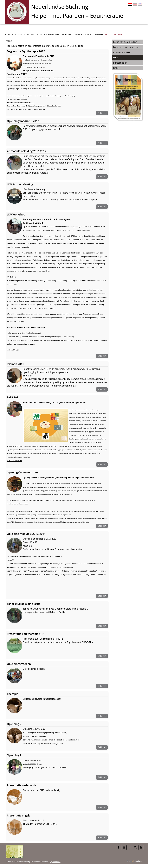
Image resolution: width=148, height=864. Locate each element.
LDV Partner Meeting (20, 184)
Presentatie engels (18, 815)
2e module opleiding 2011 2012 (26, 151)
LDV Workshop (16, 214)
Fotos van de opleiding (125, 41)
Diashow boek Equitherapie (16, 106)
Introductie (34, 34)
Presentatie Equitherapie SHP (25, 634)
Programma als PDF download (17, 99)
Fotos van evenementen (125, 47)
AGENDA (9, 34)
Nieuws (99, 34)
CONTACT (20, 34)
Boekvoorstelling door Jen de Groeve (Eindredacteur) (26, 109)
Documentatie (113, 34)
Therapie (12, 694)
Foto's (116, 57)
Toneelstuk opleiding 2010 (23, 603)
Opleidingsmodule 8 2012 (23, 121)
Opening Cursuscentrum (22, 472)
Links (116, 67)
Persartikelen (120, 62)
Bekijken (102, 113)
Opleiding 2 (14, 724)
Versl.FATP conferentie (14, 461)
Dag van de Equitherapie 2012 (26, 51)
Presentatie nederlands (21, 785)
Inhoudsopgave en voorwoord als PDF (20, 102)
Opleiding (67, 34)
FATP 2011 (13, 397)
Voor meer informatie (82, 522)
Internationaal (83, 34)
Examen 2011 (15, 364)
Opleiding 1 (14, 755)
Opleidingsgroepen (19, 664)
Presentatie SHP (121, 52)
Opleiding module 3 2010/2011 (26, 533)
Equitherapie (51, 34)
